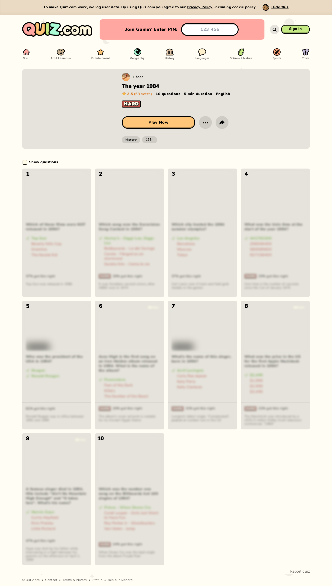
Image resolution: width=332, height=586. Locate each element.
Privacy (81, 580)
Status (97, 580)
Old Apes (33, 580)
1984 (150, 139)
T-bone (138, 77)
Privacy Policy (199, 7)
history (130, 139)
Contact (51, 580)
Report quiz (300, 571)
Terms (67, 580)
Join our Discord (120, 580)
